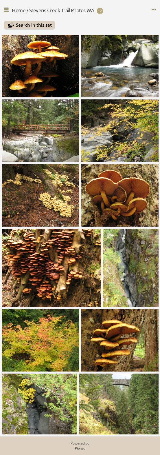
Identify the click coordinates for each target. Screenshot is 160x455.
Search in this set (34, 25)
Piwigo (80, 448)
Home (18, 10)
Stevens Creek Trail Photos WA (61, 10)
